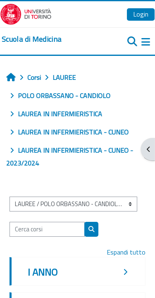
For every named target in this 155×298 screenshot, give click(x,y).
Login (140, 14)
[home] (31, 39)
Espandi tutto (126, 252)
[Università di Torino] (26, 13)
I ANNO (42, 271)
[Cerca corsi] (47, 229)
